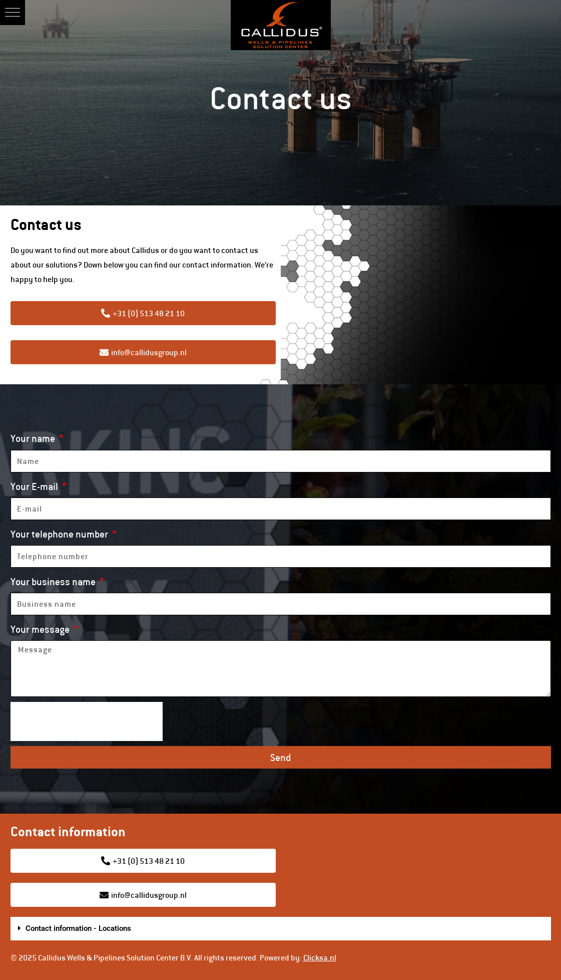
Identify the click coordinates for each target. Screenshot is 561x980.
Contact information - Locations (78, 928)
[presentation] (87, 721)
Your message (41, 629)
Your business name (54, 581)
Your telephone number (60, 534)
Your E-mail (35, 486)
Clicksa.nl (319, 957)
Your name (34, 438)
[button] (12, 12)
